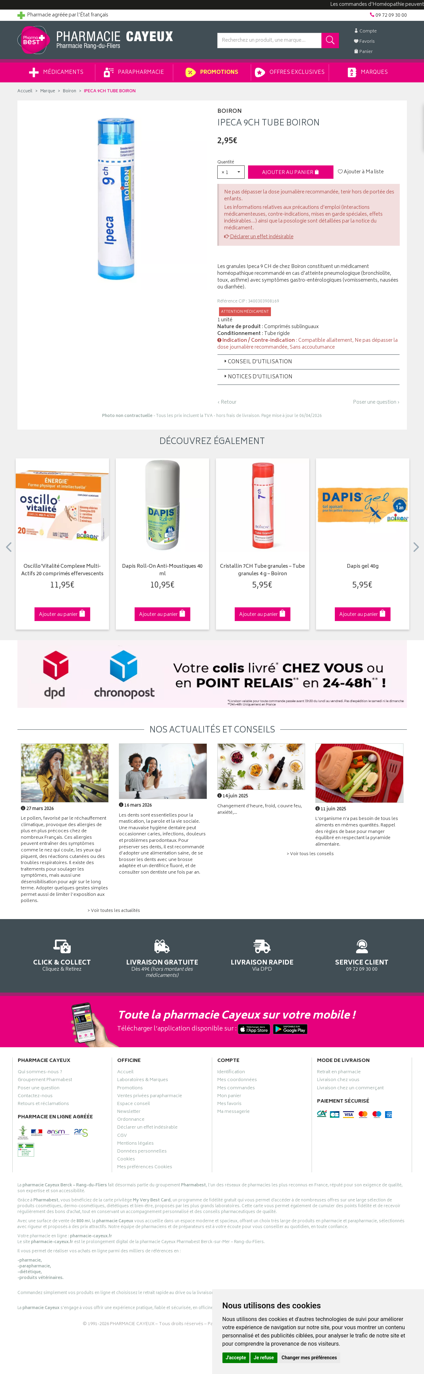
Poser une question (38, 1089)
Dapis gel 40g (363, 567)
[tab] (308, 362)
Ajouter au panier (290, 173)
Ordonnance (131, 1120)
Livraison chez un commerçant (350, 1089)
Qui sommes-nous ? (40, 1072)
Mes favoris (229, 1104)
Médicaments (56, 72)
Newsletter (128, 1112)
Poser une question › (376, 402)
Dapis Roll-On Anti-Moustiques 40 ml (162, 570)
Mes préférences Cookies (144, 1167)
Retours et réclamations (43, 1104)
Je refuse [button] (264, 1357)
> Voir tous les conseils (310, 854)
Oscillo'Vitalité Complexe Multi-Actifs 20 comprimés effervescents (62, 570)
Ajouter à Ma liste (361, 172)
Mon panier (229, 1096)
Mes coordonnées (237, 1080)
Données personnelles (142, 1152)
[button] (231, 172)
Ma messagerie (233, 1112)
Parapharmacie (134, 72)
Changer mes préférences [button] (309, 1357)
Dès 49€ (162, 957)
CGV (122, 1136)
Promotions (212, 72)
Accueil (24, 91)
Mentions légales (135, 1144)
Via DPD (262, 954)
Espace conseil (133, 1104)
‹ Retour (226, 402)
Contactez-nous (35, 1096)
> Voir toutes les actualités (113, 911)
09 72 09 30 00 (362, 954)
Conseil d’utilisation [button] (257, 362)
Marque (47, 91)
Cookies (126, 1160)
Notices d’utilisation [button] (257, 377)
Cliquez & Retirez (62, 954)
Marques (367, 72)
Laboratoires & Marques (142, 1080)
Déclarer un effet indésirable (261, 237)
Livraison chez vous (338, 1080)
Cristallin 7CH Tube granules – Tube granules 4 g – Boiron (262, 570)
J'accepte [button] (236, 1357)
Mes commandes (236, 1089)
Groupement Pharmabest (45, 1080)
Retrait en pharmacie (339, 1072)
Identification (231, 1072)
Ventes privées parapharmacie (149, 1096)
